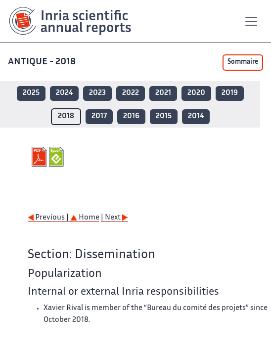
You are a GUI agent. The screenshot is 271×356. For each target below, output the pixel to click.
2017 (99, 116)
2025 (31, 93)
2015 (164, 116)
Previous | (49, 218)
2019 (230, 93)
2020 (196, 93)
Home (84, 218)
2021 (163, 93)
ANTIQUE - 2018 (43, 62)
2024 (64, 93)
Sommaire (242, 62)
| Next (114, 218)
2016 (131, 116)
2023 (97, 93)
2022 (130, 93)
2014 (196, 116)
